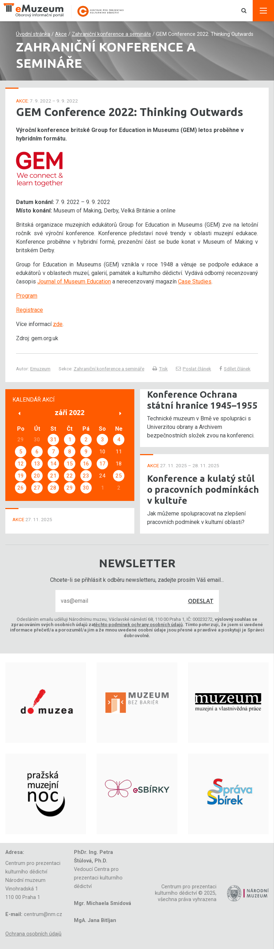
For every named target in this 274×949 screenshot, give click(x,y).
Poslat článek (193, 368)
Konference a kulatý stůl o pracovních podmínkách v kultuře (203, 489)
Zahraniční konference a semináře (111, 34)
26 (20, 488)
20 (37, 476)
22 (69, 476)
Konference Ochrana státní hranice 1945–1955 (202, 399)
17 (102, 463)
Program (26, 295)
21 (53, 476)
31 (53, 439)
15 (69, 463)
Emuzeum (40, 368)
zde (58, 324)
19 (20, 476)
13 (37, 463)
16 (86, 463)
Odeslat (201, 601)
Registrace (29, 310)
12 (20, 463)
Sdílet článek (235, 368)
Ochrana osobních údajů (33, 934)
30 (86, 488)
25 (118, 476)
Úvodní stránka (33, 34)
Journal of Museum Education (74, 281)
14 (53, 463)
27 (37, 488)
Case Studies (194, 281)
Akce (61, 34)
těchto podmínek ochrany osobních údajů (138, 624)
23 (86, 476)
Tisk (160, 368)
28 (53, 488)
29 (69, 488)
